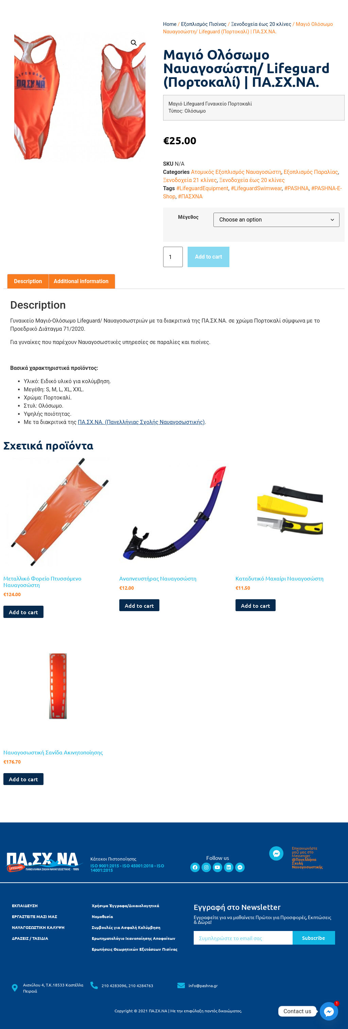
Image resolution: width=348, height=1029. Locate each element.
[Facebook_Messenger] (329, 1011)
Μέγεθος (188, 217)
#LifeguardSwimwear (256, 188)
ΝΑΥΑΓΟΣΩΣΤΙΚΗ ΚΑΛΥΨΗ (38, 927)
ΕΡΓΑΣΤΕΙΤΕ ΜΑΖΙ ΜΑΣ (34, 916)
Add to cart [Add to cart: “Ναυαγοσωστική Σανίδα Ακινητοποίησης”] (23, 779)
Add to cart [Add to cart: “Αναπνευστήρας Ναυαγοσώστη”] (139, 605)
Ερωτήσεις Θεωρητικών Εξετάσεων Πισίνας (134, 949)
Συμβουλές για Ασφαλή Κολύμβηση (126, 927)
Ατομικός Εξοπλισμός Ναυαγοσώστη (236, 172)
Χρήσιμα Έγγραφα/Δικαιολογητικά (125, 905)
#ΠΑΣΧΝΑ (190, 196)
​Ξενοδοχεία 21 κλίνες (190, 180)
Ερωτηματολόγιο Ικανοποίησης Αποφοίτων (133, 938)
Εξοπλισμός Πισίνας (204, 24)
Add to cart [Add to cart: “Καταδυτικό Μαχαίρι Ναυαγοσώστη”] (255, 605)
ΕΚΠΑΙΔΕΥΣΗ (25, 905)
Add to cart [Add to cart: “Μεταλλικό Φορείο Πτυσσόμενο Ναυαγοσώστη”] (23, 612)
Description (28, 281)
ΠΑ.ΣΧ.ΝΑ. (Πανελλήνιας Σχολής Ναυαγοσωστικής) (141, 422)
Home (170, 24)
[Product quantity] (173, 257)
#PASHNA (296, 188)
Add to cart (208, 257)
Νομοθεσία (102, 916)
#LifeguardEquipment (202, 188)
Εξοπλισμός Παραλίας (311, 172)
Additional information (81, 281)
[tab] (28, 281)
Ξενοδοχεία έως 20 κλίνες (261, 24)
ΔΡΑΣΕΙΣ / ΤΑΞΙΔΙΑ (30, 938)
